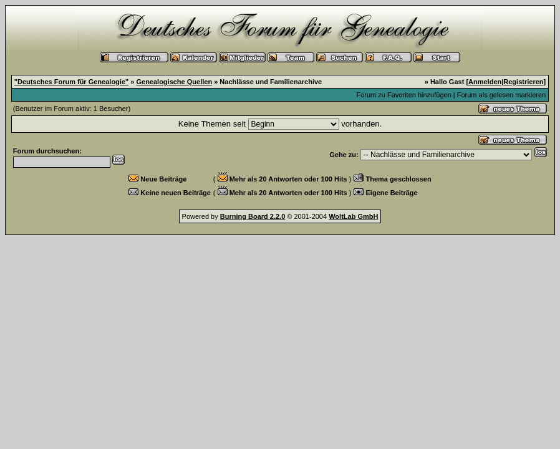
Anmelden (484, 81)
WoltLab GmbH (353, 216)
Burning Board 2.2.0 (253, 216)
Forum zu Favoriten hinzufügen (404, 95)
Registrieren (523, 81)
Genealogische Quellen (174, 81)
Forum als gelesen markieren (501, 95)
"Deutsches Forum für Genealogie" (71, 81)
